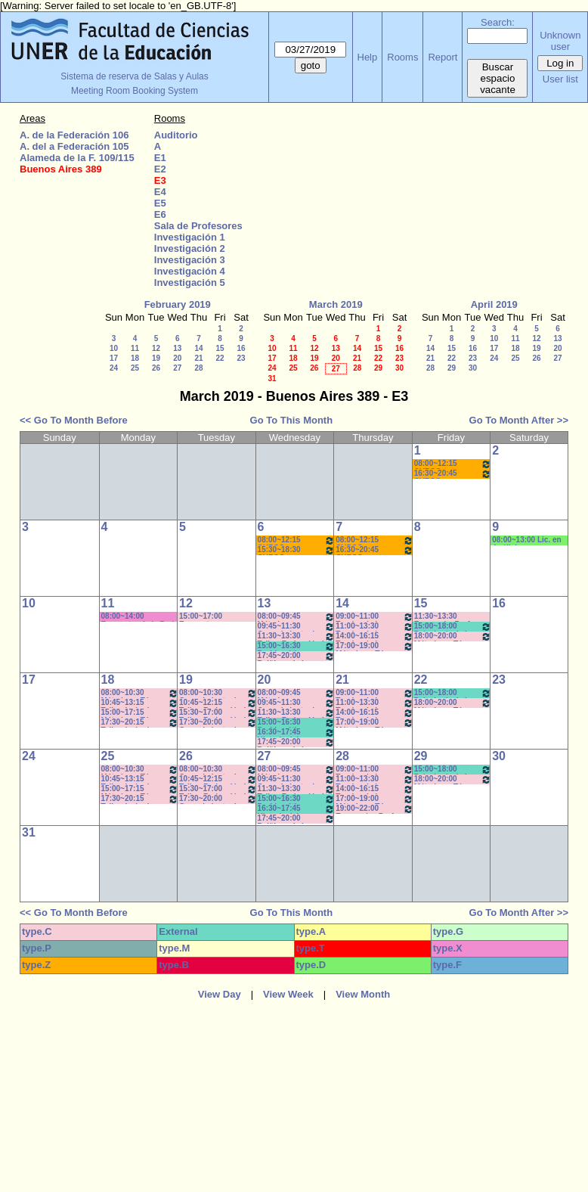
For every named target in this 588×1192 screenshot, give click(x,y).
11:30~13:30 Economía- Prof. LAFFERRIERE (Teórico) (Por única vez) (449, 617)
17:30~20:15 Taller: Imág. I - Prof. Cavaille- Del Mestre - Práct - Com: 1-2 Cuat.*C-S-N (140, 723)
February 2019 (177, 304)
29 (378, 368)
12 (156, 348)
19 (156, 358)
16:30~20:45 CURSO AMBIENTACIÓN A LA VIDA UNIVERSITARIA (453, 474)
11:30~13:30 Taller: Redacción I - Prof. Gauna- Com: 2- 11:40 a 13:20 (297, 636)
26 (156, 368)
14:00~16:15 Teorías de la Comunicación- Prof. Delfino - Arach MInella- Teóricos (374, 636)
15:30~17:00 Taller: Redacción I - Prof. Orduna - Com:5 (218, 713)
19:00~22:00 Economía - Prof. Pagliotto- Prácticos (374, 809)
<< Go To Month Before (74, 420)
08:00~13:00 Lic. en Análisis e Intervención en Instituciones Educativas (526, 540)
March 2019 (336, 304)
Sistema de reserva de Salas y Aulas (134, 76)
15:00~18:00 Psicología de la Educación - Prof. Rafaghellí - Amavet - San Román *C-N (453, 627)
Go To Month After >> (518, 420)
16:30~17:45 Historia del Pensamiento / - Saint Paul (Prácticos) (297, 732)
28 (198, 368)
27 (177, 368)
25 (135, 368)
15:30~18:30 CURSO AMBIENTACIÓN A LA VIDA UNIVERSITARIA (297, 550)
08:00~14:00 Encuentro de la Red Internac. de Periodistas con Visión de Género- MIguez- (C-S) (138, 617)
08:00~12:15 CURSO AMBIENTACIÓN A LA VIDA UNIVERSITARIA (453, 464)
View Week (288, 994)
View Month (363, 994)
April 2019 (494, 304)
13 (177, 348)
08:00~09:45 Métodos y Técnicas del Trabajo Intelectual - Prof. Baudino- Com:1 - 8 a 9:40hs (297, 617)
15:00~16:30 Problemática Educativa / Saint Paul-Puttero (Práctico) (297, 646)
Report (442, 57)
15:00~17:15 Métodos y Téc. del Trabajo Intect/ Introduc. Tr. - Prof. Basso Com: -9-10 (140, 713)
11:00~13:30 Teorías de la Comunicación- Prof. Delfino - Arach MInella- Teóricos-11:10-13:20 (374, 627)
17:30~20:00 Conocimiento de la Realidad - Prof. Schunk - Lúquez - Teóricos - (218, 723)
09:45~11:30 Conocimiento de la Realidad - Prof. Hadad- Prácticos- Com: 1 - (297, 627)
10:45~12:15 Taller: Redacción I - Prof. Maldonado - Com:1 (218, 703)
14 (198, 348)
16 (241, 348)
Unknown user (560, 40)
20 (177, 358)
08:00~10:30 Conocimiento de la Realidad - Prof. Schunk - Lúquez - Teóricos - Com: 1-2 (218, 693)
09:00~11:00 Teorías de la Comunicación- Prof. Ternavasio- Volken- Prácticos (374, 617)
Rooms (402, 57)
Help (367, 57)
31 (272, 378)
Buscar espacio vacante (497, 78)
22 (219, 358)
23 (241, 358)
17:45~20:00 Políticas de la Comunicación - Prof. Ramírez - (297, 656)
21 (198, 358)
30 (399, 368)
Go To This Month (291, 420)
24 (114, 368)
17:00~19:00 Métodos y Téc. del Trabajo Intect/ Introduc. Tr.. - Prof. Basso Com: (374, 646)
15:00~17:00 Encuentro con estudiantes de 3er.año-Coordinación (205, 617)
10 (114, 348)
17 (114, 358)
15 (219, 348)
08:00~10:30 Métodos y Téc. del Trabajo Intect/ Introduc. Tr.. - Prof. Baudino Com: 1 (140, 693)
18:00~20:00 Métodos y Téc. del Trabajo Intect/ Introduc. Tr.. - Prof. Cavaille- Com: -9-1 (453, 636)
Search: (498, 22)
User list (560, 79)
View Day (219, 994)
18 (135, 358)
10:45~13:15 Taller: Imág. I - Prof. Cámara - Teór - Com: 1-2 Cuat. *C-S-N (140, 703)
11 (135, 348)
